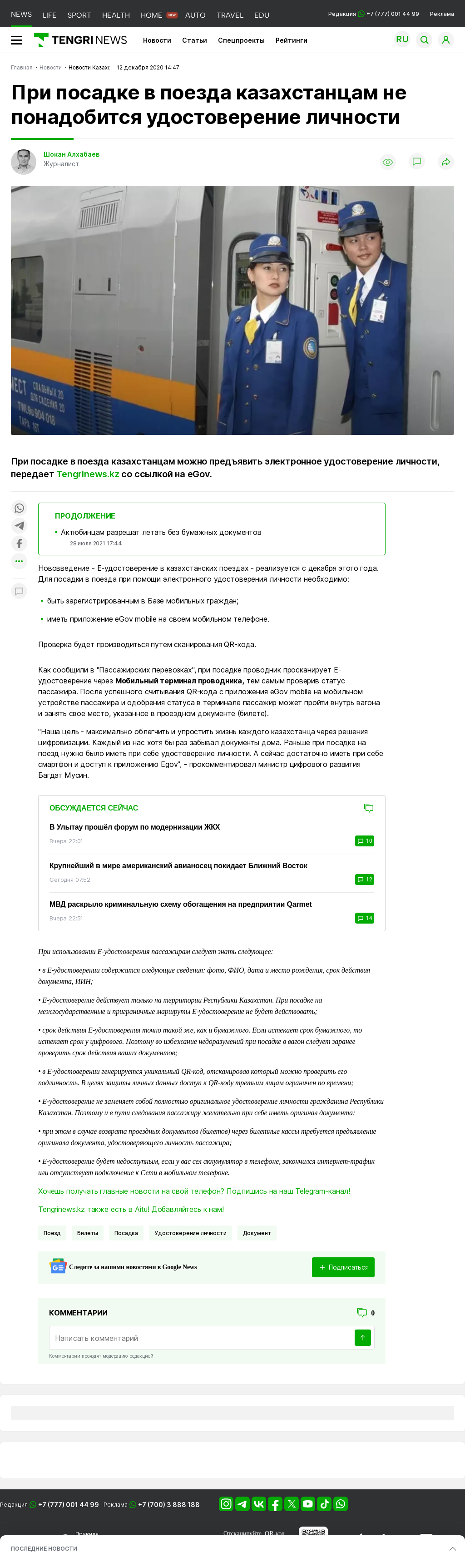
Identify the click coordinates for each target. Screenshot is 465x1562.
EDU (261, 15)
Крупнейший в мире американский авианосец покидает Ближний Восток (178, 866)
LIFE (50, 15)
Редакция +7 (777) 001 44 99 (373, 13)
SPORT (79, 15)
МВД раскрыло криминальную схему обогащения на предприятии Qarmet (180, 904)
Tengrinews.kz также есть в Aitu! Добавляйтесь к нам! (131, 1209)
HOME (152, 15)
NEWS (21, 14)
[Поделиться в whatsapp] (19, 509)
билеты (87, 1233)
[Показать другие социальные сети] (19, 562)
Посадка (126, 1233)
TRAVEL (230, 15)
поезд (52, 1233)
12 (364, 879)
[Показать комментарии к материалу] (19, 592)
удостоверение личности (190, 1233)
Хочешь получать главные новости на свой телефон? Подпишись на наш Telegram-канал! (194, 1191)
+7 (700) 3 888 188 (169, 1504)
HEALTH (116, 15)
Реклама (442, 13)
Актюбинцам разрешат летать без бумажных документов (161, 532)
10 (364, 841)
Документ (257, 1233)
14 (364, 918)
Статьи (194, 40)
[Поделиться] (446, 162)
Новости (157, 40)
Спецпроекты (241, 40)
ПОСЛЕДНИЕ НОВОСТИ (44, 1548)
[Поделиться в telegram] (19, 526)
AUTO (195, 15)
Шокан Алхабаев (71, 154)
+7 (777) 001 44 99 (68, 1504)
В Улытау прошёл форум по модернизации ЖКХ (134, 827)
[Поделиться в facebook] (19, 544)
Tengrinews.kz (87, 474)
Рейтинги (291, 40)
